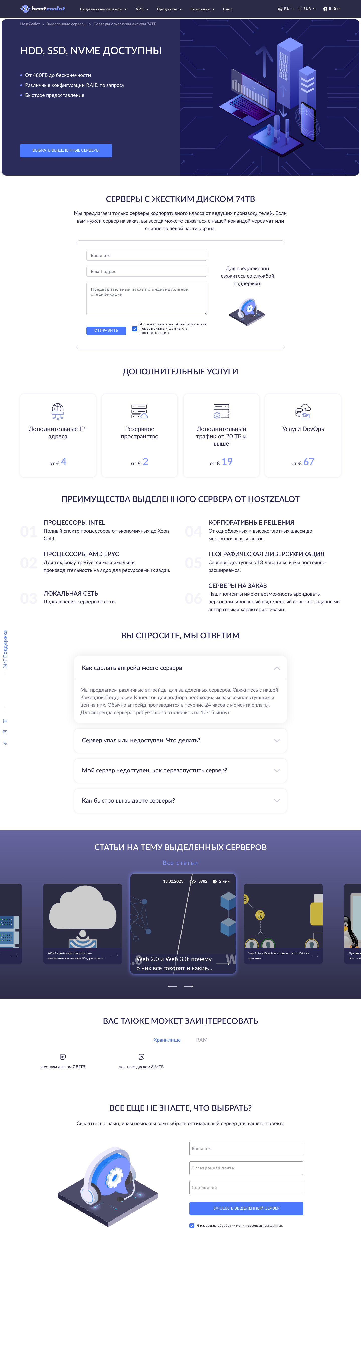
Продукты (170, 9)
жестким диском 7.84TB (63, 1067)
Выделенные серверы (104, 9)
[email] (246, 1168)
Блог (227, 9)
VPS (143, 9)
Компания (203, 9)
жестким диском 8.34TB (141, 1067)
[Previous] (172, 986)
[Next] (188, 986)
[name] (246, 1148)
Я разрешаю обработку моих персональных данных (236, 1225)
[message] (246, 1187)
